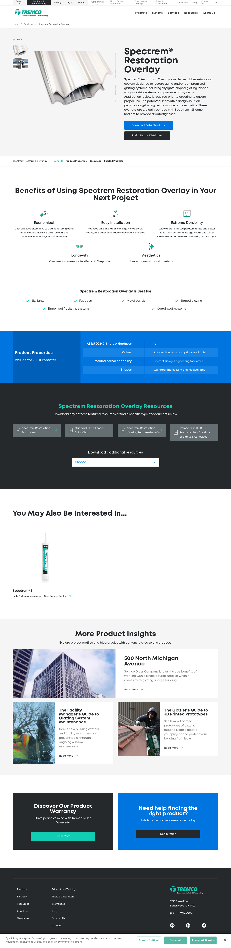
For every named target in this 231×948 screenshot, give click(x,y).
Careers (56, 926)
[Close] (225, 941)
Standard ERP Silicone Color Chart (89, 430)
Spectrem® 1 (45, 562)
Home (15, 24)
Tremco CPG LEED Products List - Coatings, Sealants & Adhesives (194, 432)
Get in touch (168, 834)
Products (141, 13)
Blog (194, 3)
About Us (209, 13)
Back (19, 40)
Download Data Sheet (146, 125)
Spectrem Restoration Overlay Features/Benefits (141, 430)
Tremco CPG (19, 3)
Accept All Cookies (203, 941)
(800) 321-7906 (181, 913)
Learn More (63, 836)
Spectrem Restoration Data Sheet (36, 430)
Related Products (113, 161)
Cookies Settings (149, 941)
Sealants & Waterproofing (38, 3)
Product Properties (76, 161)
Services (22, 897)
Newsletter (23, 918)
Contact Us (205, 3)
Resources (191, 13)
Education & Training (141, 3)
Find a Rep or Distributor (116, 3)
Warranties (182, 3)
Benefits (58, 161)
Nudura (81, 3)
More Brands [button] (97, 2)
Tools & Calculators (162, 3)
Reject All (175, 941)
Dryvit (69, 3)
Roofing (57, 3)
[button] (216, 3)
